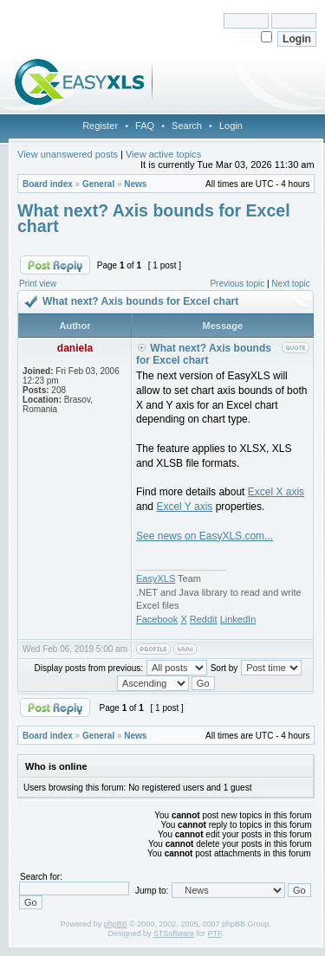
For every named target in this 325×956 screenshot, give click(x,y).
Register (100, 125)
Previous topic (237, 283)
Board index (48, 184)
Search (187, 125)
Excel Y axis (184, 507)
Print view (37, 283)
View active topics (163, 154)
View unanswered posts (67, 154)
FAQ (144, 125)
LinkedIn (238, 619)
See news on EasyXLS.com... (204, 536)
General (98, 184)
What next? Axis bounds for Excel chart (153, 218)
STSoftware (173, 933)
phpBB (115, 924)
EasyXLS (155, 578)
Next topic (290, 283)
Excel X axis (276, 492)
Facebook (157, 619)
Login (231, 125)
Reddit (204, 619)
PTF (215, 933)
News (135, 184)
